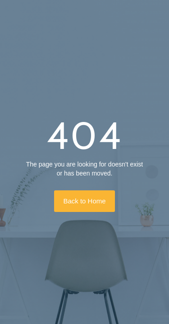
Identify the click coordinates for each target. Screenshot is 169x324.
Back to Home (84, 201)
